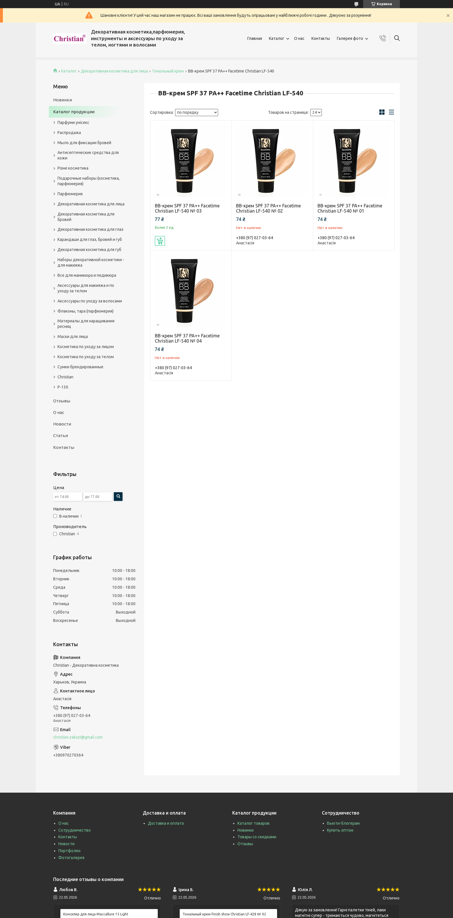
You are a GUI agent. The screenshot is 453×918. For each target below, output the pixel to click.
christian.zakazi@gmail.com (78, 737)
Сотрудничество (74, 830)
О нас (299, 38)
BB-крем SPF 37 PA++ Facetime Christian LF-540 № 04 (187, 338)
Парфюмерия (70, 194)
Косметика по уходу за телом (85, 356)
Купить (160, 241)
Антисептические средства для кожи (88, 155)
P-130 (62, 387)
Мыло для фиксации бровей (84, 142)
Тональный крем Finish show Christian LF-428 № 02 (224, 914)
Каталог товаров (253, 823)
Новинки (62, 99)
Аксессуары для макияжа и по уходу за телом (85, 288)
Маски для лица (72, 336)
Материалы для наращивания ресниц (85, 324)
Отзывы (61, 400)
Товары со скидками (256, 837)
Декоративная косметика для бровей (85, 217)
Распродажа (69, 132)
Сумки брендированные (80, 367)
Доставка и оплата (166, 823)
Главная (254, 38)
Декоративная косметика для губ (89, 249)
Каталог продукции (73, 111)
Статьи (60, 435)
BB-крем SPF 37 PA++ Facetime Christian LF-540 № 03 (187, 208)
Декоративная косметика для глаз (90, 229)
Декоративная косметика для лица (114, 71)
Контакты (320, 38)
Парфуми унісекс (73, 122)
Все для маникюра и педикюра (86, 275)
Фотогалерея (71, 857)
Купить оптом (340, 830)
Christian (65, 377)
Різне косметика (72, 168)
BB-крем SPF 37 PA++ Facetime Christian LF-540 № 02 (268, 208)
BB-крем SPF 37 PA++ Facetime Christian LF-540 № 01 (350, 208)
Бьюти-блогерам (343, 823)
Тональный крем (168, 71)
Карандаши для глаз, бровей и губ (89, 239)
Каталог (276, 38)
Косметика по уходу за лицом (85, 346)
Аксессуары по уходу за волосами (89, 301)
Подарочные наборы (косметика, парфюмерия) (88, 181)
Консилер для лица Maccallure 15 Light (95, 914)
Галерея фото (350, 38)
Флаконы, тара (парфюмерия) (85, 311)
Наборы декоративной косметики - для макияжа (90, 262)
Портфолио (69, 850)
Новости (62, 423)
